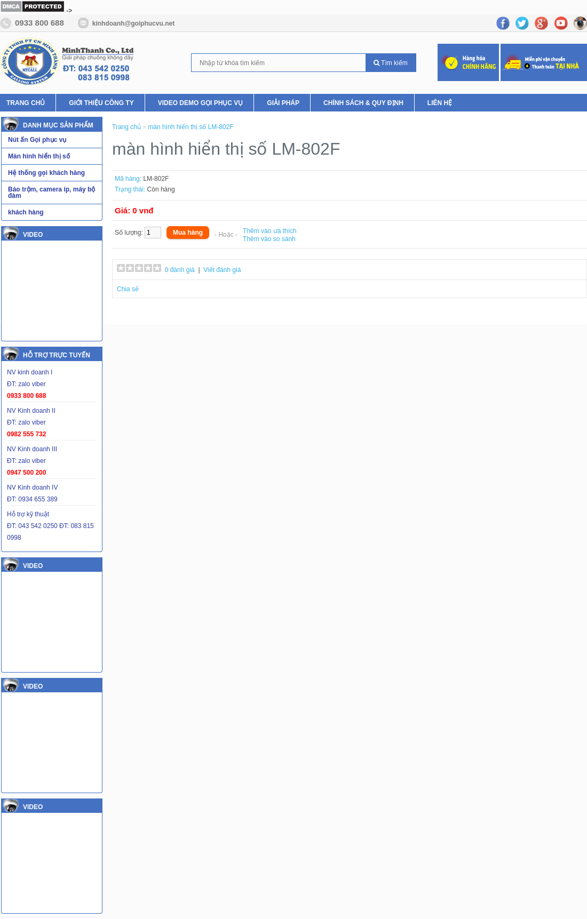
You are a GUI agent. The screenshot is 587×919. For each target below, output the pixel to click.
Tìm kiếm (391, 63)
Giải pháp (283, 103)
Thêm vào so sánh (269, 239)
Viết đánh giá (222, 270)
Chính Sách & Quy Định (363, 103)
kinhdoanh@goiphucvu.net (133, 23)
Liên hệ (439, 103)
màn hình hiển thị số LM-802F (190, 127)
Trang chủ (127, 127)
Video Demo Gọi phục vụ (200, 103)
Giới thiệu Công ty (101, 103)
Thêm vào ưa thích (270, 231)
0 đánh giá (180, 270)
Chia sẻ (128, 289)
